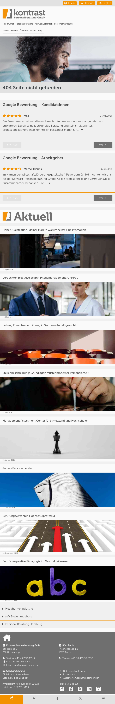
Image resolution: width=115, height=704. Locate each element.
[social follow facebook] (71, 689)
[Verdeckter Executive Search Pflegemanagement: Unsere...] (57, 296)
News (33, 30)
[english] (104, 3)
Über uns (24, 30)
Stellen (6, 30)
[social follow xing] (62, 689)
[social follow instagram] (98, 689)
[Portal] (59, 15)
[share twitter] (80, 699)
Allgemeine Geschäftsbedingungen (79, 678)
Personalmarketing (63, 23)
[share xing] (34, 699)
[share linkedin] (103, 699)
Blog (40, 30)
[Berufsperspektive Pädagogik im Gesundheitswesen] (57, 579)
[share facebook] (57, 699)
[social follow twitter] (80, 689)
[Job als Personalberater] (57, 486)
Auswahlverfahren (43, 23)
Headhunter (8, 23)
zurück (12, 145)
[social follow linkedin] (89, 689)
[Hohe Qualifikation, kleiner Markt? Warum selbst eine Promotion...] (57, 248)
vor (103, 145)
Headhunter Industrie (16, 608)
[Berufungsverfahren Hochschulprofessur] (57, 533)
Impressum (67, 674)
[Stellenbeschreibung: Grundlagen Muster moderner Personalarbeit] (57, 391)
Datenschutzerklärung (72, 671)
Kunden (14, 30)
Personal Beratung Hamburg (21, 624)
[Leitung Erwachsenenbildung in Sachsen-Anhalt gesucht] (57, 343)
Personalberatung (24, 23)
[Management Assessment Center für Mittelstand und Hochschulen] (57, 439)
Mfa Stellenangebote (16, 616)
